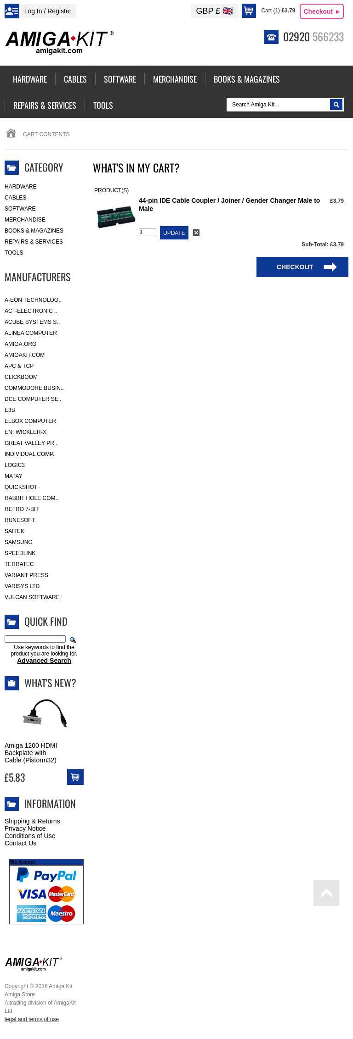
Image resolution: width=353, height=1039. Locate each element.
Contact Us (20, 843)
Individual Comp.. (30, 454)
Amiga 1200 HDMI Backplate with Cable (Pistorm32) (31, 753)
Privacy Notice (25, 828)
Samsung (19, 542)
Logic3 (15, 465)
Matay (14, 476)
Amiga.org (20, 344)
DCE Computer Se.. (33, 399)
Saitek (14, 531)
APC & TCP (19, 366)
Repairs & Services (34, 242)
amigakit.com (25, 355)
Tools (14, 253)
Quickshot (21, 487)
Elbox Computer (30, 421)
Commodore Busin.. (34, 388)
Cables (15, 197)
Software (20, 209)
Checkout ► (322, 11)
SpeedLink (20, 553)
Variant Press (26, 575)
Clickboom (21, 377)
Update (174, 233)
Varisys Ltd (22, 586)
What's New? (50, 682)
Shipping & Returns (32, 821)
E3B (10, 410)
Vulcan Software (32, 597)
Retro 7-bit (22, 509)
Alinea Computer (31, 333)
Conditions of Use (30, 835)
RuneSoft (20, 520)
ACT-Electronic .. (31, 311)
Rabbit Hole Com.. (31, 498)
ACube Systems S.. (32, 322)
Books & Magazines (34, 231)
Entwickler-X (25, 432)
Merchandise (25, 220)
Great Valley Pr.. (31, 443)
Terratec (19, 564)
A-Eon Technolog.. (33, 300)
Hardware (21, 186)
